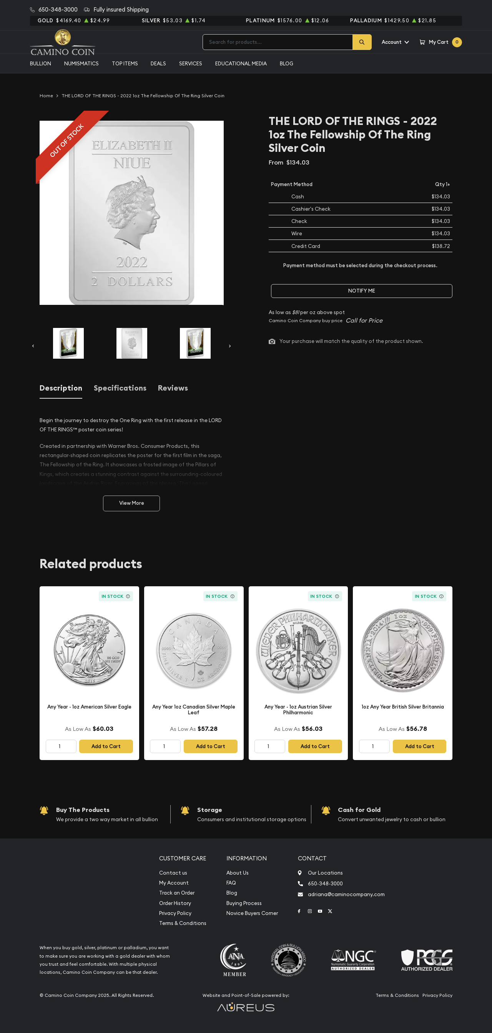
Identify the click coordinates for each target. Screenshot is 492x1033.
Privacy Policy (175, 913)
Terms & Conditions (182, 923)
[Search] (362, 42)
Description (61, 388)
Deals (158, 63)
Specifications (120, 388)
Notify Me (361, 291)
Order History (175, 903)
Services (190, 63)
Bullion (40, 63)
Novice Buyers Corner (252, 913)
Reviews (173, 388)
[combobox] (278, 42)
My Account (174, 883)
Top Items (125, 63)
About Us (237, 873)
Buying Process (244, 903)
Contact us (173, 873)
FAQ (231, 883)
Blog (286, 63)
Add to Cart (106, 746)
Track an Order (176, 893)
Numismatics (81, 63)
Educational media (241, 63)
